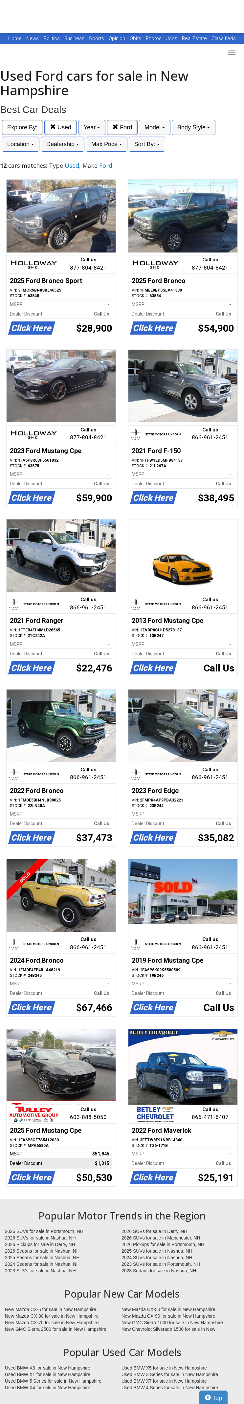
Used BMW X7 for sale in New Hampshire (164, 1381)
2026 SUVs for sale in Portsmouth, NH (44, 1231)
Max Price (106, 144)
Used (60, 127)
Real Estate (195, 38)
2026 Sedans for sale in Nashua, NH (42, 1251)
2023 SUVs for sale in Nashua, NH (40, 1270)
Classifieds (223, 38)
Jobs (172, 38)
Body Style (193, 127)
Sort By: (147, 144)
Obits (136, 38)
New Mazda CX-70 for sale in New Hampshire (52, 1322)
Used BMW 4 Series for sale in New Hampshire (170, 1387)
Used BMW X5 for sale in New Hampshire (164, 1368)
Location (20, 144)
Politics (52, 38)
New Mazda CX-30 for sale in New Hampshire (52, 1316)
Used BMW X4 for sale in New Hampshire (47, 1387)
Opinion (117, 38)
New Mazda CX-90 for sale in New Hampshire (168, 1316)
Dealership (62, 144)
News (32, 38)
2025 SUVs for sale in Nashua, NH (157, 1251)
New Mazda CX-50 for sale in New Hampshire (168, 1309)
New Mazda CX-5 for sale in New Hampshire (50, 1309)
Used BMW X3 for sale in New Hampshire (47, 1368)
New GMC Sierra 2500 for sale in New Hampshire (55, 1329)
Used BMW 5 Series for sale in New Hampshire (53, 1381)
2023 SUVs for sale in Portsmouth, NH (161, 1264)
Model (154, 127)
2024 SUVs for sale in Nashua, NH (157, 1257)
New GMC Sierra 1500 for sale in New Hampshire (172, 1322)
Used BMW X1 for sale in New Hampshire (47, 1374)
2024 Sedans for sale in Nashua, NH (42, 1264)
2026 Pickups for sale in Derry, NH (40, 1244)
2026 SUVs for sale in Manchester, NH (161, 1237)
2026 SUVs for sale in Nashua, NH (40, 1237)
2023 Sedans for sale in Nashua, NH (159, 1270)
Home (15, 38)
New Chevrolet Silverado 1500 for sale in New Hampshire (168, 1329)
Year (92, 127)
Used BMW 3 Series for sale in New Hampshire (170, 1374)
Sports (97, 38)
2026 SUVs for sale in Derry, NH (154, 1231)
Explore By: (22, 127)
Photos (154, 38)
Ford (122, 127)
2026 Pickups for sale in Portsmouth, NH (163, 1244)
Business (75, 38)
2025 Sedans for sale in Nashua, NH (42, 1257)
